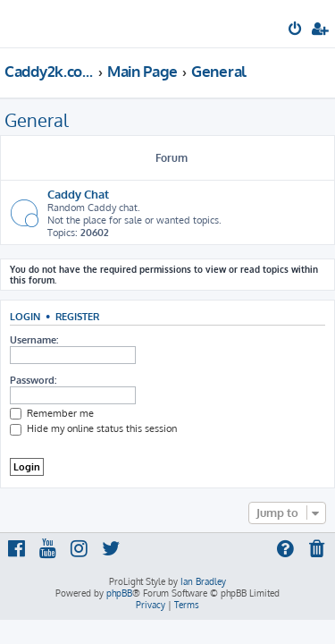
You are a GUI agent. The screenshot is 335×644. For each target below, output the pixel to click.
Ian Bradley (203, 581)
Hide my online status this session (93, 428)
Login (25, 316)
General (36, 119)
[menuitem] (296, 30)
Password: (33, 380)
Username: (34, 340)
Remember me (52, 413)
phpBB (119, 593)
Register (77, 316)
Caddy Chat (78, 193)
